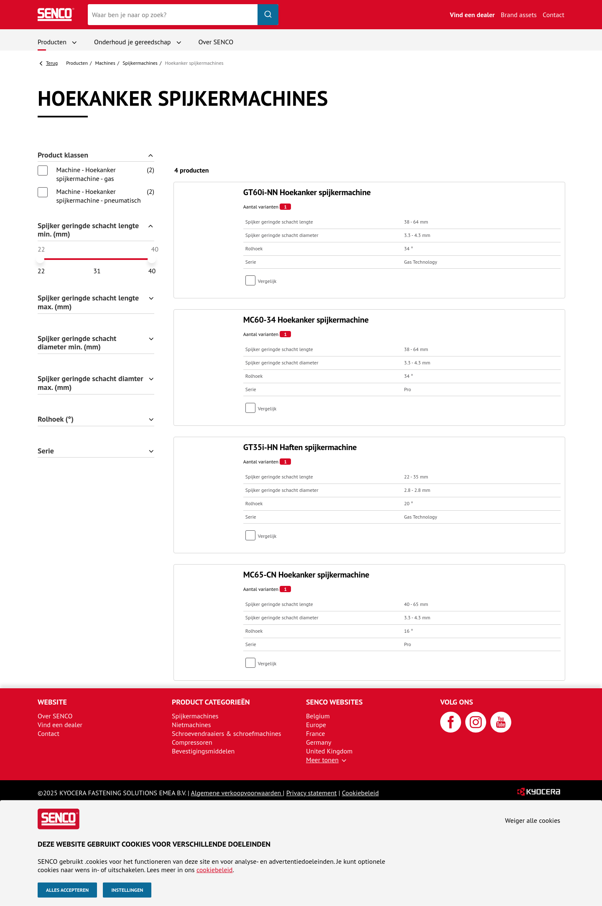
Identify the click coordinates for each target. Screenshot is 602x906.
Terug (52, 63)
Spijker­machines (140, 63)
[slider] (40, 259)
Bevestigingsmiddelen (203, 751)
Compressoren (192, 742)
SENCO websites (334, 702)
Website (52, 702)
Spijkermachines (195, 716)
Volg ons (456, 702)
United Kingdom (329, 751)
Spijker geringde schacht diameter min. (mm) (77, 343)
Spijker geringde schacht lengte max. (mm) (88, 302)
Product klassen (63, 155)
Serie (46, 451)
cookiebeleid (214, 869)
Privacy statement (311, 793)
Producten (52, 42)
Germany (319, 742)
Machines (105, 63)
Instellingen (127, 890)
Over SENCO (216, 42)
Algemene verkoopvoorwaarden (237, 793)
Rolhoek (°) (56, 419)
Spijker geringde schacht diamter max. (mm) (90, 383)
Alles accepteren (67, 890)
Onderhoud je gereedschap (132, 42)
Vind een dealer (472, 14)
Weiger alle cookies (532, 820)
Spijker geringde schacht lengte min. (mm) (88, 230)
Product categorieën (211, 702)
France (315, 733)
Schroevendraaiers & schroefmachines (226, 733)
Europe (316, 724)
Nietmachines (191, 724)
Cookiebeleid (360, 793)
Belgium (318, 716)
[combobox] (183, 14)
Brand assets (519, 14)
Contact (553, 14)
